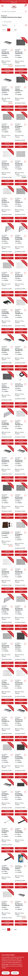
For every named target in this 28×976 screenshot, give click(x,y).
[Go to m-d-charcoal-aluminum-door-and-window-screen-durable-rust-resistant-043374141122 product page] (20, 686)
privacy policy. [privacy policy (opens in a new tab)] (5, 964)
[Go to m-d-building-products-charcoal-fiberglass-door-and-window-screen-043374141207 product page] (7, 797)
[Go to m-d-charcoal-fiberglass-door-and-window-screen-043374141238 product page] (20, 723)
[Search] (26, 11)
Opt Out (15, 973)
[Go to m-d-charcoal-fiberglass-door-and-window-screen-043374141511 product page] (7, 649)
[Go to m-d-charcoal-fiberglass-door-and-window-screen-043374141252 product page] (7, 55)
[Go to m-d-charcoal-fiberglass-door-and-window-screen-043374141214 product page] (20, 464)
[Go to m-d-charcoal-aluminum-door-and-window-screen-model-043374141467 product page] (20, 55)
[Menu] (2, 6)
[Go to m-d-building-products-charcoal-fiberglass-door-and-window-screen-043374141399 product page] (20, 538)
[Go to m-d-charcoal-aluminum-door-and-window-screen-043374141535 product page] (20, 575)
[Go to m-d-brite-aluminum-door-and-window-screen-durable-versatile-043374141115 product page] (7, 204)
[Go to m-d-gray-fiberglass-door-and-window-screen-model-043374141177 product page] (20, 427)
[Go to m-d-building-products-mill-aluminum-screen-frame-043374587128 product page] (20, 241)
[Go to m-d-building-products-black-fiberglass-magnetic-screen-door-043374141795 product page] (7, 315)
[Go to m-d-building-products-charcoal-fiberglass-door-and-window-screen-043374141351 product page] (7, 760)
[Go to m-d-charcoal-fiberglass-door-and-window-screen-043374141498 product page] (20, 352)
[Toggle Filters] (26, 25)
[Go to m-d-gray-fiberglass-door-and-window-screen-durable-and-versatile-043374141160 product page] (7, 907)
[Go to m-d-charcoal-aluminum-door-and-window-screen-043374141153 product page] (7, 167)
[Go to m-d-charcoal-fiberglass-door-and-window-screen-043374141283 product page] (7, 464)
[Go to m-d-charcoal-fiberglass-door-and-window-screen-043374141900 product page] (7, 130)
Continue (5, 973)
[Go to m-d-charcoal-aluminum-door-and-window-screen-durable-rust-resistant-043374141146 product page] (7, 575)
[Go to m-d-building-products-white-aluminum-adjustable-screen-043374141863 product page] (20, 797)
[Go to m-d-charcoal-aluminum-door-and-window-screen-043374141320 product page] (7, 278)
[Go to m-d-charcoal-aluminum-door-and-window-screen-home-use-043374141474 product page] (20, 501)
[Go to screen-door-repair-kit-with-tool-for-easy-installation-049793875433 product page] (7, 538)
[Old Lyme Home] (14, 7)
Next (15, 29)
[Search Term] (14, 11)
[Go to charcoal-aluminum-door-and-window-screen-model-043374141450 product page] (7, 389)
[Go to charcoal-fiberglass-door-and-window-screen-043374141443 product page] (20, 93)
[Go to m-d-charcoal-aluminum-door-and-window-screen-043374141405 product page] (20, 167)
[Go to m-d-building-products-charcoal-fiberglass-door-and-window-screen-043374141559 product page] (20, 130)
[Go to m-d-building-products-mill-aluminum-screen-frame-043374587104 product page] (7, 427)
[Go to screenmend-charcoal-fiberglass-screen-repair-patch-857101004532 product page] (20, 871)
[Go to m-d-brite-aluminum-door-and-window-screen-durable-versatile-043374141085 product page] (7, 686)
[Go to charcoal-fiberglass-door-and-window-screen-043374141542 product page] (20, 204)
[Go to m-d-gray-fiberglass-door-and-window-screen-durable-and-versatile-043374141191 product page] (20, 315)
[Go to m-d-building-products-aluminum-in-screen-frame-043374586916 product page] (7, 834)
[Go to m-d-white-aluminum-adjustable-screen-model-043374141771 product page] (20, 649)
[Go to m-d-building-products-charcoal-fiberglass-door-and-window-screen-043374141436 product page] (7, 501)
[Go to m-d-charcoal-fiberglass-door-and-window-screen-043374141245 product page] (7, 352)
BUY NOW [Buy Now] (7, 72)
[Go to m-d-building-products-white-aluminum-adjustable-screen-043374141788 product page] (20, 760)
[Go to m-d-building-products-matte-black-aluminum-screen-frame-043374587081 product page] (7, 871)
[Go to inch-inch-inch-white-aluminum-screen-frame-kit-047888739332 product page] (20, 389)
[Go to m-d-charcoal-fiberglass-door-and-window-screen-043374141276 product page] (20, 907)
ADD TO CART (7, 69)
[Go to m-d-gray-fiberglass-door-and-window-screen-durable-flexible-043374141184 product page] (7, 723)
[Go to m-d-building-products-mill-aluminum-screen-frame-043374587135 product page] (7, 241)
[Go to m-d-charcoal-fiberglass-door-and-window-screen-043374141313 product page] (20, 612)
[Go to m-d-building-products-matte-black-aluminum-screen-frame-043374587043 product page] (20, 834)
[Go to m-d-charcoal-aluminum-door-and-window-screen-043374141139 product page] (20, 278)
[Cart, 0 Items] (25, 6)
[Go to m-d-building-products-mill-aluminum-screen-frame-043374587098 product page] (7, 612)
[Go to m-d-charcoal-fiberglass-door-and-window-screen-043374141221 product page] (7, 93)
